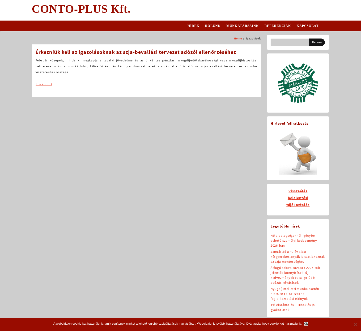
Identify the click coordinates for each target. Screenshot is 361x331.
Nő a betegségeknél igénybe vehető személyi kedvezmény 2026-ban (294, 240)
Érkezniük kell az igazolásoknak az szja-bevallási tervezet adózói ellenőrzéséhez (135, 52)
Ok (306, 324)
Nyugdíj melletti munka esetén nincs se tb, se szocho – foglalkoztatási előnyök (295, 294)
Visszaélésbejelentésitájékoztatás (298, 198)
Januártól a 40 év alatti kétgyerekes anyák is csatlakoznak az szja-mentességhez (298, 256)
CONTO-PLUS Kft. (81, 9)
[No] (355, 324)
